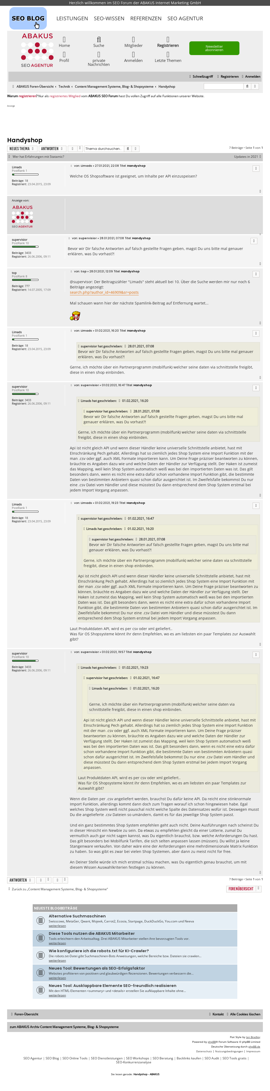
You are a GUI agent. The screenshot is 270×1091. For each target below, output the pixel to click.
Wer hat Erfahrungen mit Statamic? (38, 157)
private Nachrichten (99, 58)
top (14, 272)
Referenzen (146, 18)
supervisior (19, 239)
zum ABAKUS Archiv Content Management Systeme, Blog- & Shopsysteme (64, 1027)
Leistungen (72, 18)
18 (26, 180)
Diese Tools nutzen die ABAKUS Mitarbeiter (92, 933)
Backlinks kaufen (189, 1058)
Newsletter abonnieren (214, 48)
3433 (28, 252)
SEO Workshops (137, 1058)
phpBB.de (254, 1046)
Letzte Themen (168, 56)
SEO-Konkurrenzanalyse (133, 1062)
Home (64, 41)
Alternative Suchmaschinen (77, 916)
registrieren (27, 96)
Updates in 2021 (248, 157)
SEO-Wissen (109, 18)
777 (27, 286)
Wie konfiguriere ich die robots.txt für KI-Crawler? (99, 951)
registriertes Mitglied (65, 96)
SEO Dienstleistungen (107, 1058)
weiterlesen (57, 925)
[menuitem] (250, 76)
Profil (64, 56)
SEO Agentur (185, 18)
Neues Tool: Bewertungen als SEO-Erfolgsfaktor (97, 968)
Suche (98, 41)
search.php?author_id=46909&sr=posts (104, 292)
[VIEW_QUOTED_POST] (125, 346)
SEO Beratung (163, 1058)
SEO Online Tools (75, 1058)
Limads (17, 167)
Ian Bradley (253, 1037)
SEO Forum (122, 2)
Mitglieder (133, 41)
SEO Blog (52, 1058)
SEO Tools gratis (235, 1058)
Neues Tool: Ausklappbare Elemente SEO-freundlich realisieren (112, 985)
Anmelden (133, 56)
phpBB (212, 1042)
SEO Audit (212, 1058)
